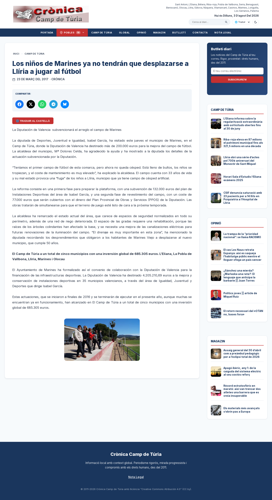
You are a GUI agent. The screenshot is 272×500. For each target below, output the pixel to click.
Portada (47, 32)
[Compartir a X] (31, 104)
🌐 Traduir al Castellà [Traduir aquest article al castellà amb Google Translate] (33, 121)
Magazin (159, 32)
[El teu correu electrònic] (237, 71)
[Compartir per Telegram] (53, 104)
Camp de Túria (101, 32)
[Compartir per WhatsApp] (42, 104)
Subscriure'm (237, 79)
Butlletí (179, 32)
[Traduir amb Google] (241, 22)
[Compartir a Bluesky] (65, 104)
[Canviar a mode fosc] (255, 22)
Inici (16, 53)
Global (124, 32)
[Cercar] (226, 22)
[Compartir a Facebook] (19, 104)
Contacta (200, 32)
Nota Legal (222, 32)
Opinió (141, 32)
